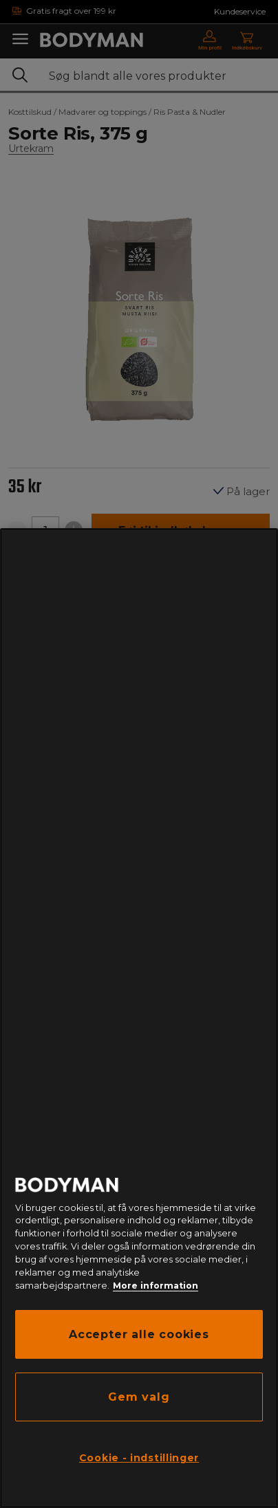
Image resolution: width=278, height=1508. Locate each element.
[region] (139, 1018)
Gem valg (138, 1396)
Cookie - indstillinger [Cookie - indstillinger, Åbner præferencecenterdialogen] (139, 1458)
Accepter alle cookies (139, 1334)
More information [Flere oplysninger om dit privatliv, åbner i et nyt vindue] (155, 1285)
